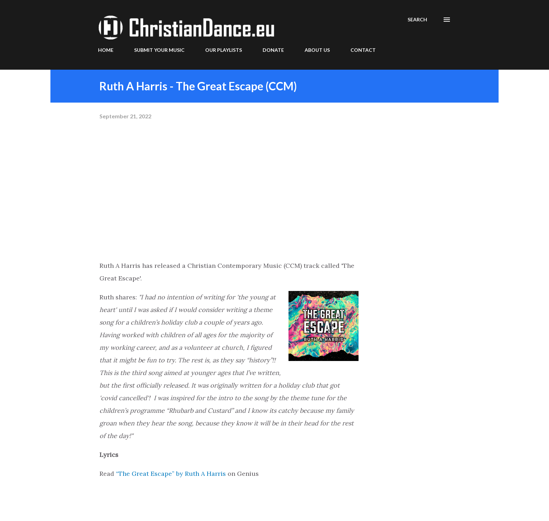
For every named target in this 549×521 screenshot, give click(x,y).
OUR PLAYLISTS (223, 50)
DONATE (273, 50)
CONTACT (363, 50)
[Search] (417, 19)
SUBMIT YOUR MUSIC (159, 50)
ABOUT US (317, 50)
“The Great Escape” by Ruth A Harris (171, 474)
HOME (105, 50)
